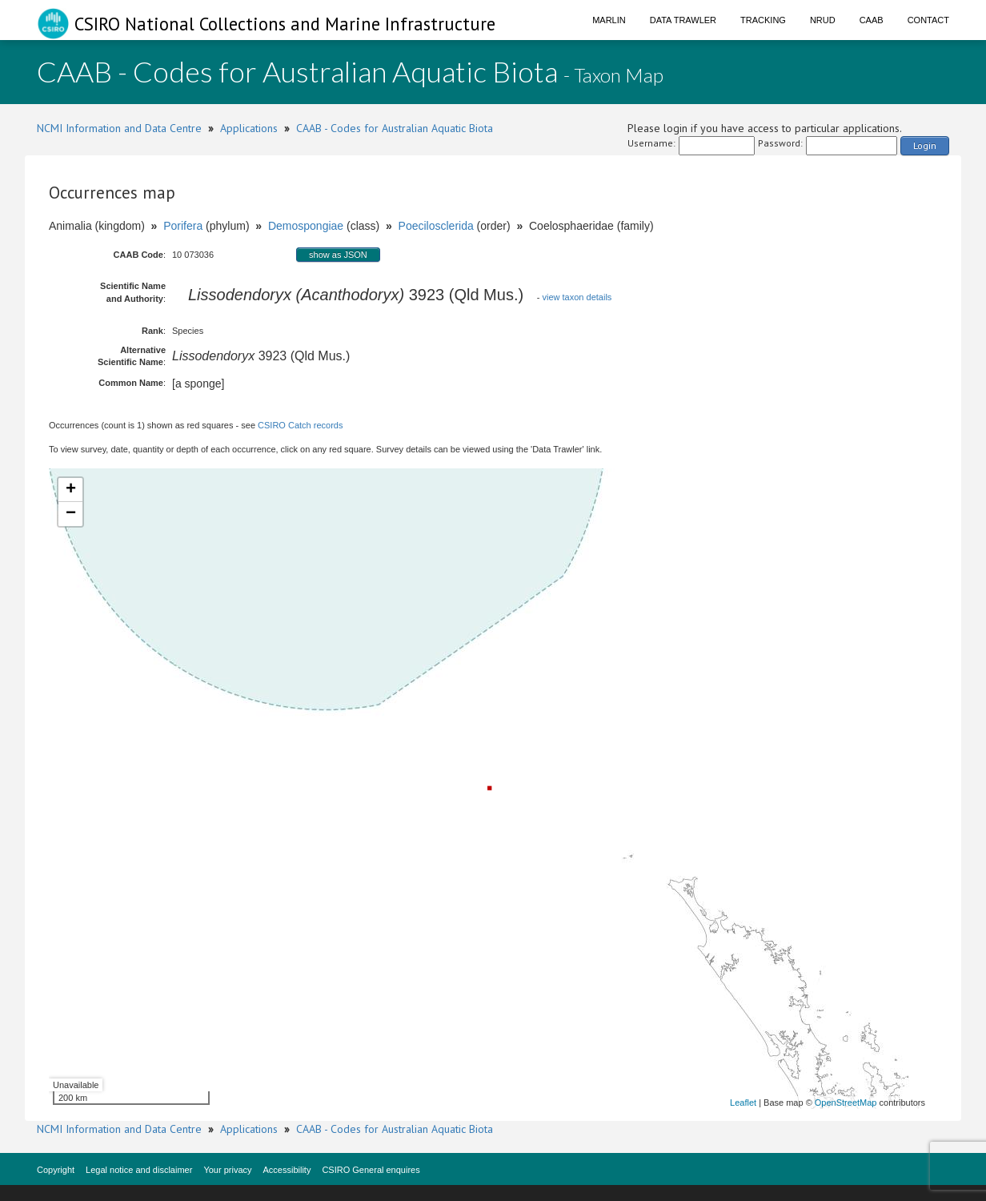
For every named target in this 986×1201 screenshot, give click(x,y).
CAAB (872, 20)
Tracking (763, 20)
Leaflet (743, 1102)
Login (924, 145)
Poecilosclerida (436, 225)
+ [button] (71, 490)
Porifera (182, 225)
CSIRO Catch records (300, 425)
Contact (928, 20)
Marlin (609, 20)
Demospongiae (305, 225)
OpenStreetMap (846, 1102)
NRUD (823, 20)
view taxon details (577, 297)
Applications (249, 128)
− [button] (71, 514)
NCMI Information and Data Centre (119, 128)
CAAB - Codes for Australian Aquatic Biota (394, 128)
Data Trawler (683, 20)
